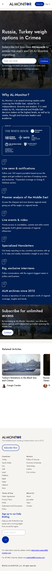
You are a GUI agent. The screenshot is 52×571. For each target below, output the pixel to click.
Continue (7, 332)
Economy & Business (33, 462)
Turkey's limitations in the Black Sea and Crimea (19, 379)
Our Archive (30, 472)
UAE (3, 469)
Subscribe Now (10, 447)
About (28, 496)
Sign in (47, 4)
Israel (4, 472)
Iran (3, 466)
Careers (29, 506)
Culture (29, 469)
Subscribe (39, 4)
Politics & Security (32, 459)
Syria (4, 488)
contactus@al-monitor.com (35, 557)
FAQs (4, 502)
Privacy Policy (7, 499)
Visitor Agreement (8, 496)
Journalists (29, 499)
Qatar (4, 482)
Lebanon (5, 485)
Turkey (4, 459)
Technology (30, 466)
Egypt (4, 478)
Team (28, 502)
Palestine (5, 475)
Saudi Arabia (6, 462)
